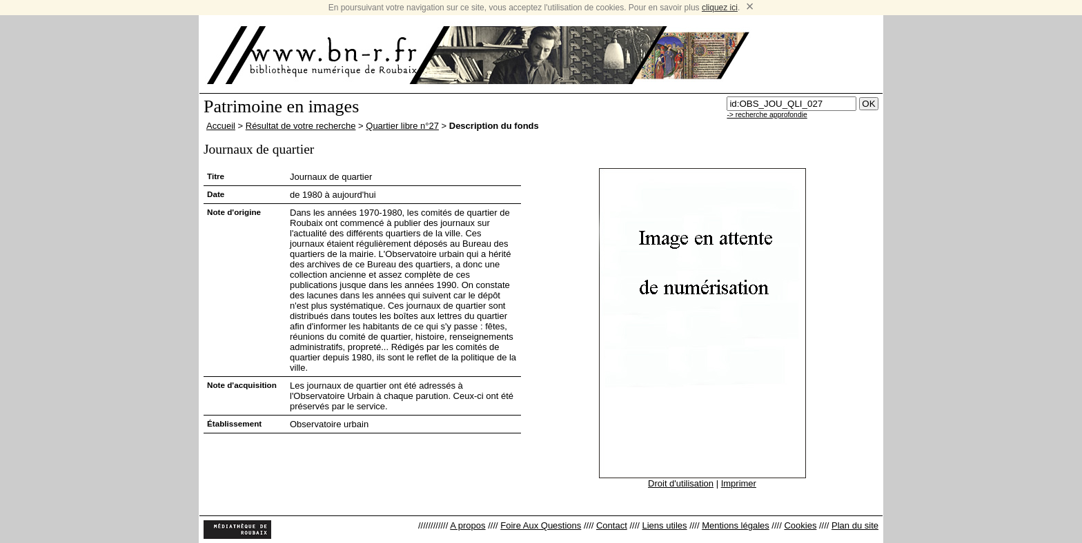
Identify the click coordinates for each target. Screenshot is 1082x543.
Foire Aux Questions (540, 525)
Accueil (220, 126)
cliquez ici (720, 7)
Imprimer (738, 483)
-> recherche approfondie (767, 115)
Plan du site (855, 525)
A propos (467, 525)
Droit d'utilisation (681, 483)
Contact (611, 525)
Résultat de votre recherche (301, 126)
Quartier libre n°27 (402, 126)
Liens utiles (664, 525)
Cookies (800, 525)
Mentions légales (735, 525)
